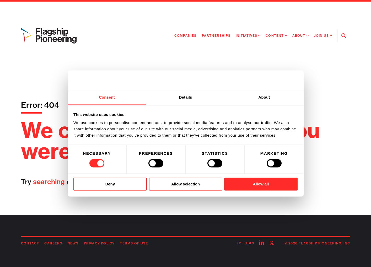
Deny (110, 184)
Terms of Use (134, 243)
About (298, 36)
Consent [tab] (107, 97)
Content (275, 36)
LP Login (245, 243)
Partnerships (216, 36)
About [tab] (264, 97)
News (73, 243)
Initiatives (246, 36)
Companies (185, 36)
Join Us (321, 36)
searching (49, 181)
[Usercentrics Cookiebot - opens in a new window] (275, 80)
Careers (53, 243)
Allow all (261, 184)
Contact (30, 243)
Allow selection (185, 184)
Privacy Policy (99, 243)
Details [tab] (185, 97)
